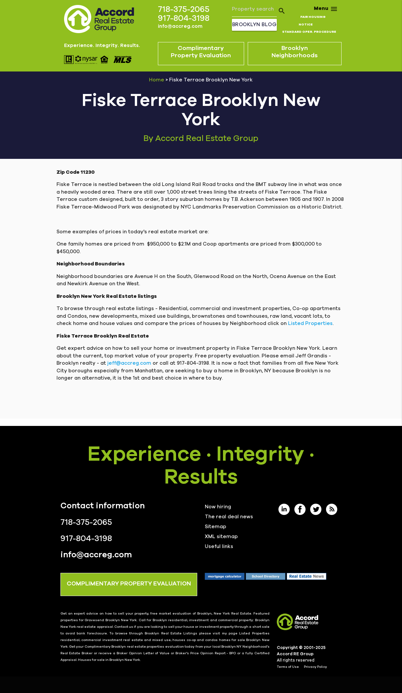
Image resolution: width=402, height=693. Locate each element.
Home (156, 79)
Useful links (219, 546)
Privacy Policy (315, 667)
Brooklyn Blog (254, 24)
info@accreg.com (180, 26)
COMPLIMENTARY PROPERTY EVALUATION (129, 584)
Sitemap (215, 526)
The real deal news (229, 516)
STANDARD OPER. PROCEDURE (309, 31)
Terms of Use (288, 667)
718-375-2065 (183, 9)
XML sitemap (221, 536)
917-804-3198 (183, 18)
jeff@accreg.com (129, 363)
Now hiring (218, 506)
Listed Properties (310, 323)
